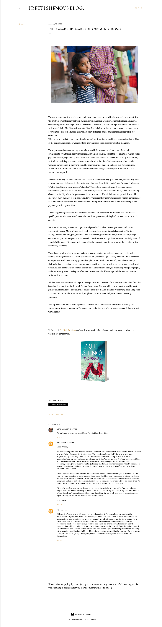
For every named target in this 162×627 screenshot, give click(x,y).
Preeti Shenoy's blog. (56, 8)
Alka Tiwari (61, 443)
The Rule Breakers (68, 330)
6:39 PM (70, 443)
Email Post (59, 415)
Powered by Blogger (81, 614)
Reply (59, 437)
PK (58, 510)
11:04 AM (63, 510)
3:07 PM (73, 429)
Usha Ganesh (63, 429)
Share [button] (21, 24)
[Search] (139, 8)
